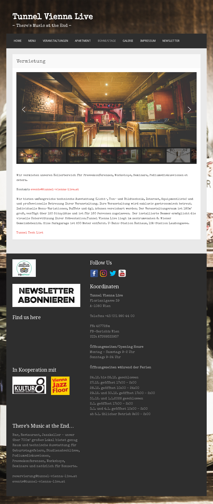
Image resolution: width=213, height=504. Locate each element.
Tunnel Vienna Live (52, 17)
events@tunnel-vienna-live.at (55, 189)
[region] (106, 118)
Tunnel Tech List (29, 232)
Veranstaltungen (55, 40)
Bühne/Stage (107, 40)
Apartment (83, 40)
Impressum (148, 40)
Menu (32, 40)
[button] (23, 109)
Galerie (128, 40)
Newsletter (171, 40)
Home (18, 40)
